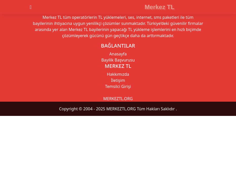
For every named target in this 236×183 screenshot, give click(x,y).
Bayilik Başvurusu (118, 60)
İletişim (118, 80)
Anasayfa (118, 54)
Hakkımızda (118, 74)
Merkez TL (159, 7)
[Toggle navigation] (35, 7)
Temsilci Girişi (118, 86)
